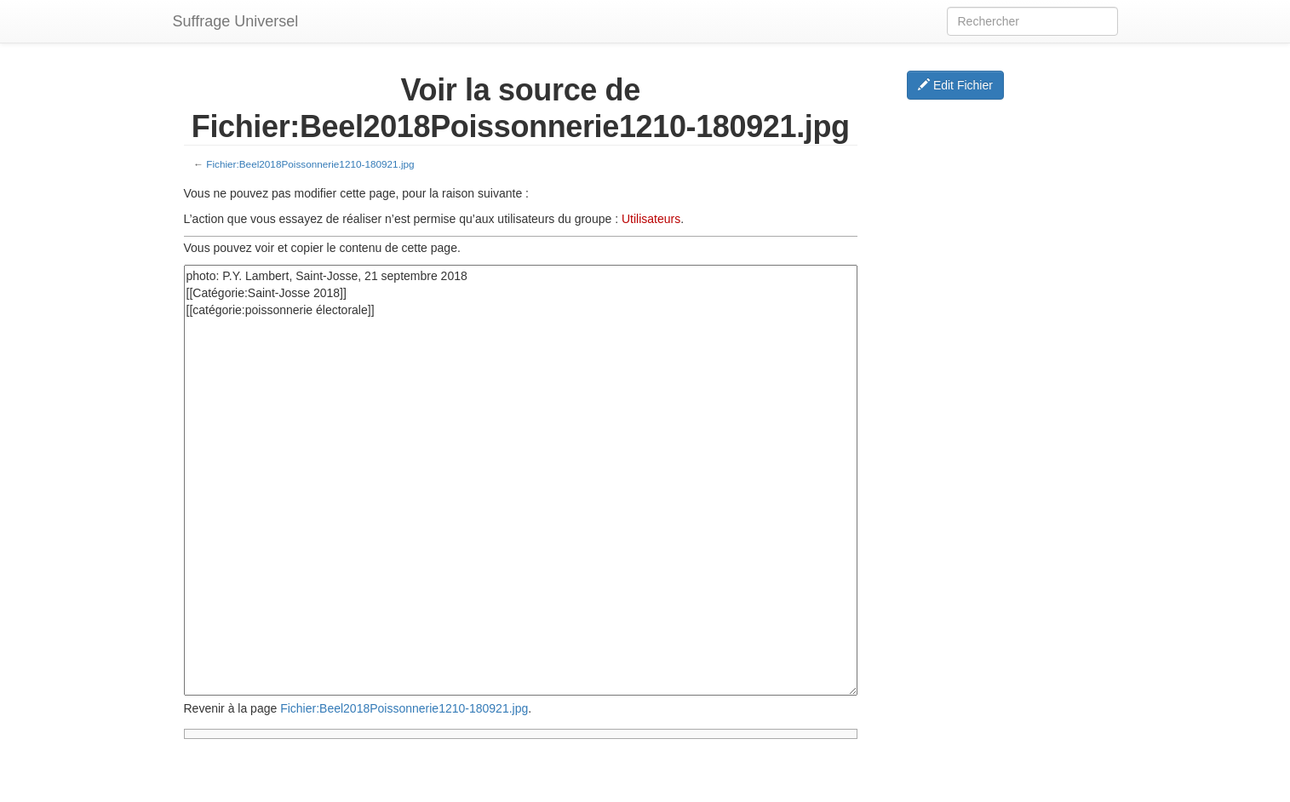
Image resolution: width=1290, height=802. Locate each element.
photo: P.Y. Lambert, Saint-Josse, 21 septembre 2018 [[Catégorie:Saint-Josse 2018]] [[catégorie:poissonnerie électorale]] (521, 480)
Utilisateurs (651, 219)
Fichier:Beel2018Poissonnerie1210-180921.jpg (310, 163)
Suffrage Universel (236, 21)
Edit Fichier (955, 85)
